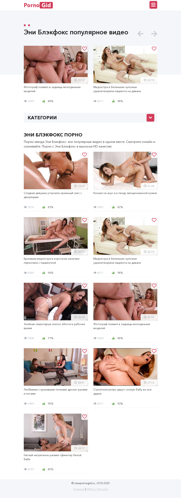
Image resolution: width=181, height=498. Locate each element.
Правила (79, 489)
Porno (38, 5)
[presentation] (140, 33)
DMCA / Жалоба (97, 489)
